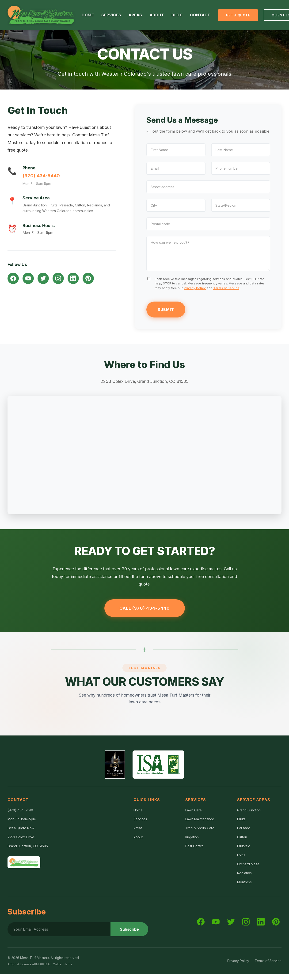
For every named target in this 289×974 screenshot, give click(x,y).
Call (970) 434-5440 (144, 608)
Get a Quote (238, 15)
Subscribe (129, 929)
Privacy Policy (195, 288)
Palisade (243, 828)
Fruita (241, 819)
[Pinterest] (88, 278)
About (138, 837)
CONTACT (200, 15)
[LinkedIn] (73, 278)
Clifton (242, 837)
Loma (241, 855)
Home (138, 810)
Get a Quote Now (21, 828)
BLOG (177, 15)
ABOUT (157, 15)
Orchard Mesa (248, 864)
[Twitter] (43, 278)
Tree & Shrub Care (199, 828)
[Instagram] (58, 278)
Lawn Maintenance (199, 819)
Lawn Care (193, 810)
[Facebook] (13, 278)
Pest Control (194, 846)
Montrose (244, 882)
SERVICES (111, 15)
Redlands (244, 873)
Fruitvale (243, 846)
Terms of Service (226, 288)
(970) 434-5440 (41, 176)
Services (140, 819)
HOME (88, 15)
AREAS (135, 15)
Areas (137, 828)
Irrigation (192, 837)
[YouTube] (28, 278)
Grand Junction (249, 810)
